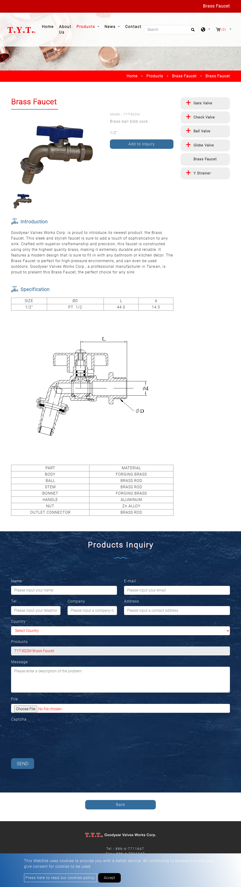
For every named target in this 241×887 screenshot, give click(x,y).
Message (21, 662)
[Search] (171, 29)
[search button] (192, 31)
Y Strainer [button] (202, 173)
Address (131, 601)
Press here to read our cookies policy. (60, 877)
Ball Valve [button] (201, 131)
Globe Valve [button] (203, 145)
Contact (133, 26)
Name (18, 581)
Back (120, 804)
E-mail (131, 581)
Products (154, 76)
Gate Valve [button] (202, 103)
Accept (109, 877)
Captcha (19, 719)
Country (20, 621)
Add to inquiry (142, 144)
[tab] (205, 103)
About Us (65, 29)
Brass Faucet (184, 76)
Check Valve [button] (204, 117)
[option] (57, 151)
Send (22, 763)
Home (49, 26)
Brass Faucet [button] (205, 159)
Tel (14, 601)
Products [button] (86, 26)
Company (76, 601)
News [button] (110, 26)
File (14, 699)
